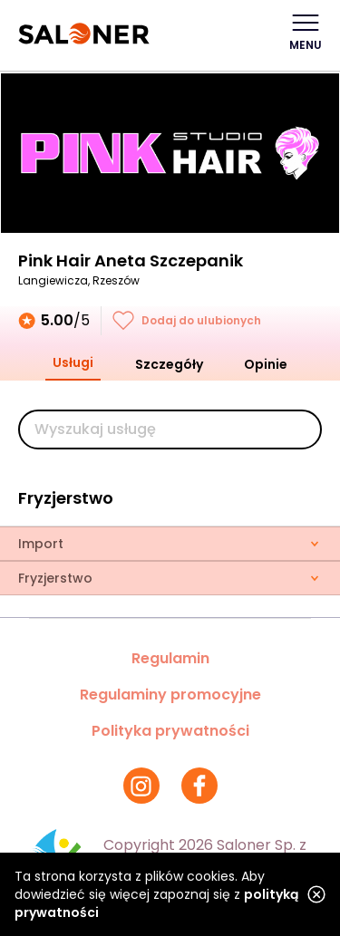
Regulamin (170, 658)
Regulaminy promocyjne (170, 694)
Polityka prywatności (170, 730)
